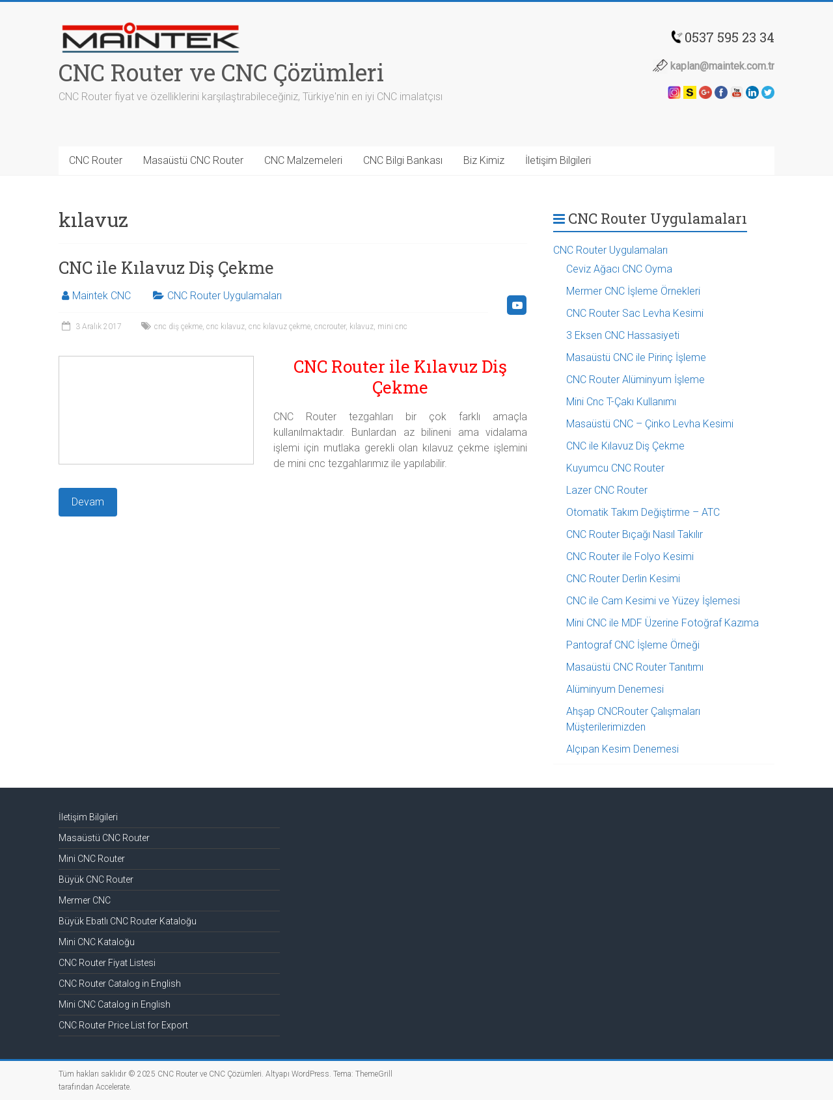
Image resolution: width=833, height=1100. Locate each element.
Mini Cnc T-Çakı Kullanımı (621, 402)
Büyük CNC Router (96, 879)
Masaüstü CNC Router (193, 160)
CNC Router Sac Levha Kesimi (634, 313)
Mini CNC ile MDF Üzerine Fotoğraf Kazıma (662, 623)
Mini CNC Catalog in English (115, 1004)
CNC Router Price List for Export (123, 1025)
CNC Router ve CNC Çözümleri (221, 72)
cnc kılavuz (225, 326)
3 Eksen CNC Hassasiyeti (622, 335)
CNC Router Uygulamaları (224, 295)
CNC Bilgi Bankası (403, 160)
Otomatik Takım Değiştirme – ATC (643, 512)
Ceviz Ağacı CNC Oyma (619, 269)
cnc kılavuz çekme (279, 326)
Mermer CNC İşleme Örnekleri (633, 291)
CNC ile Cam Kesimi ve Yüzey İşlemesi (653, 601)
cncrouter (330, 326)
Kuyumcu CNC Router (615, 468)
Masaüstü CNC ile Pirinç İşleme (636, 357)
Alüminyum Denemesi (615, 689)
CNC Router (95, 160)
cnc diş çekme (178, 326)
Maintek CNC (101, 295)
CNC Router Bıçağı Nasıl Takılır (634, 534)
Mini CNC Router (92, 858)
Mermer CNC (85, 900)
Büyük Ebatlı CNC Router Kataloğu (128, 921)
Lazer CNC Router (607, 490)
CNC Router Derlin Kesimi (623, 578)
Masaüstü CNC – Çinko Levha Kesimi (649, 424)
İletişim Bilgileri (558, 160)
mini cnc (392, 326)
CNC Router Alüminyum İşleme (635, 379)
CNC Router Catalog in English (120, 983)
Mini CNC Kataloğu (97, 942)
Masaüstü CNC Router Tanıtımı (634, 667)
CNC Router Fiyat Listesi (107, 963)
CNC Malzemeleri (303, 160)
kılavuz (361, 326)
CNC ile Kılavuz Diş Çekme (166, 267)
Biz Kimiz (483, 160)
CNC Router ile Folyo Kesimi (630, 556)
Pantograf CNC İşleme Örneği (633, 645)
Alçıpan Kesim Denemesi (622, 749)
